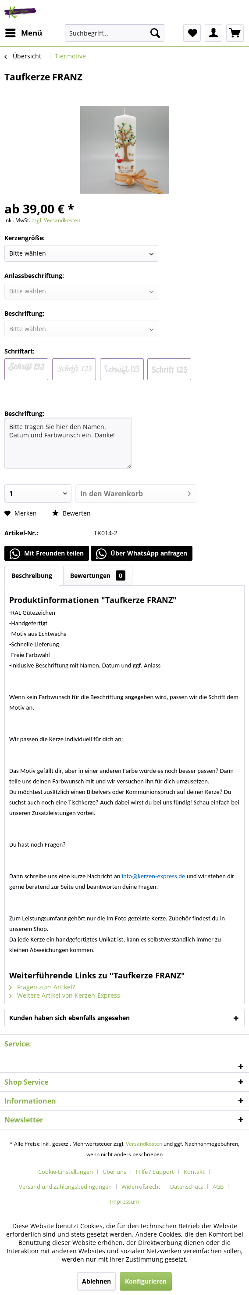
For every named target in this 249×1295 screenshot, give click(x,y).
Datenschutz (186, 1186)
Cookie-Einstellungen (65, 1172)
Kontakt (194, 1172)
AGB (218, 1186)
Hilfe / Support (155, 1172)
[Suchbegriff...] (114, 33)
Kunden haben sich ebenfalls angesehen (69, 1018)
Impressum (124, 1201)
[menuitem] (23, 33)
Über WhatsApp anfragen (141, 553)
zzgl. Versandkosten (56, 220)
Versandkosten (144, 1143)
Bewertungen (97, 575)
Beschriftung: (24, 413)
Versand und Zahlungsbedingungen (65, 1186)
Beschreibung (31, 575)
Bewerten (71, 513)
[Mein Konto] (213, 33)
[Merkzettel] (192, 33)
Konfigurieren (146, 1281)
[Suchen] (155, 33)
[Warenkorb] (235, 33)
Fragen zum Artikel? (42, 987)
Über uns (114, 1172)
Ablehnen (96, 1281)
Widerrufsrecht (140, 1186)
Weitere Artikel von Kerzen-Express (64, 995)
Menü (23, 32)
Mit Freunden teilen (47, 553)
